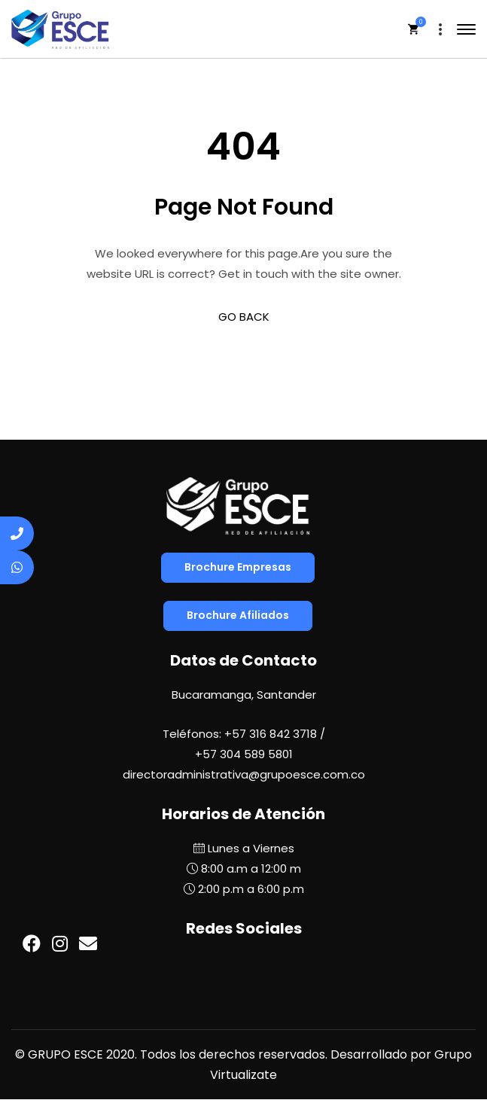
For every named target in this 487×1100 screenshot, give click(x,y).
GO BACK (243, 317)
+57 (244, 754)
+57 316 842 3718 (270, 734)
